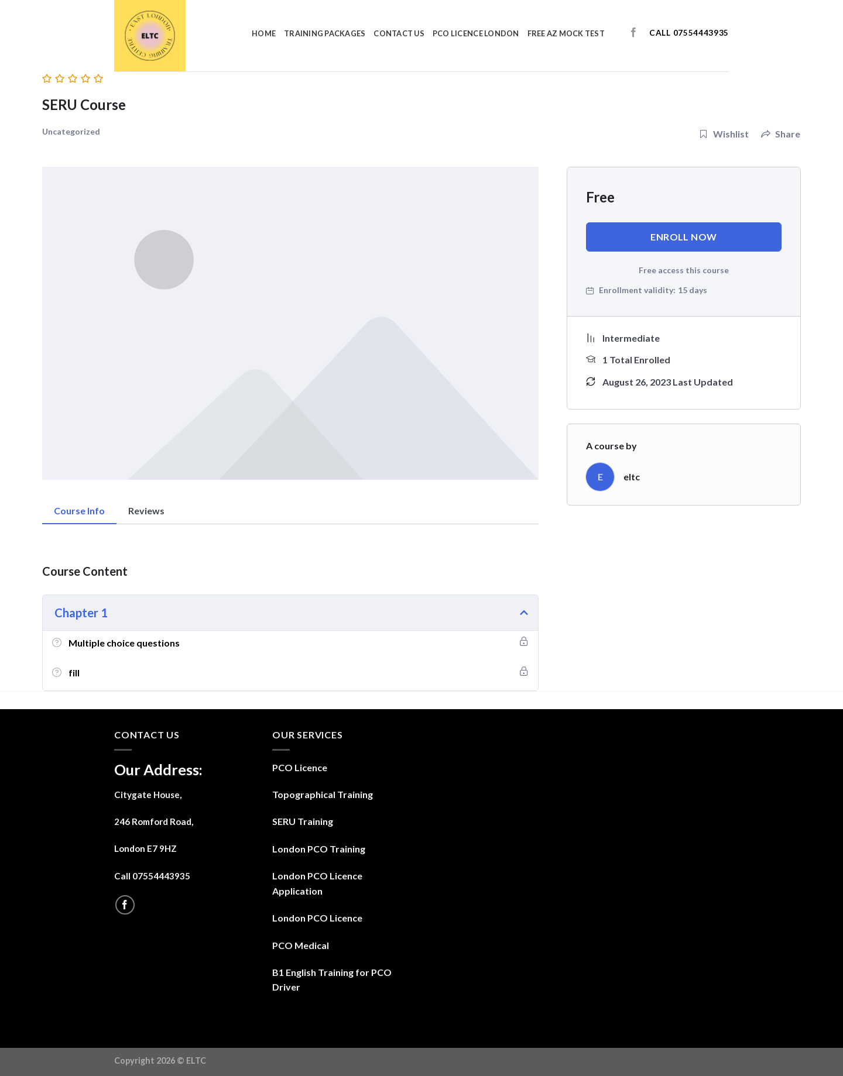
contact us (398, 33)
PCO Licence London (476, 33)
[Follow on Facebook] (633, 32)
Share (780, 133)
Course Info (79, 510)
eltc (631, 476)
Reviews (146, 510)
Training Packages (324, 33)
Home (264, 33)
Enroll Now (683, 236)
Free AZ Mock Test (566, 33)
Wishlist (724, 133)
